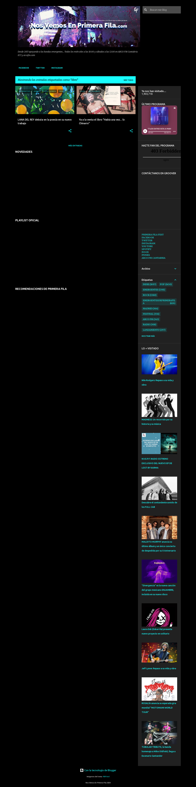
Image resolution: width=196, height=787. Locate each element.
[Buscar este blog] (165, 9)
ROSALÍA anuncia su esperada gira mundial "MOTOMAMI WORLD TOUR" (159, 707)
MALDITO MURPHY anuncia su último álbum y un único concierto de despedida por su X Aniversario (159, 546)
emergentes (150, 289)
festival (148, 314)
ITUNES (146, 255)
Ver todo (128, 80)
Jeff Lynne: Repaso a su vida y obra (159, 668)
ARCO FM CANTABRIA (153, 258)
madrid (147, 308)
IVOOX (145, 252)
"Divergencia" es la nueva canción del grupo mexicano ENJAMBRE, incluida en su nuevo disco (158, 590)
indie (146, 284)
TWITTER (39, 68)
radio (146, 324)
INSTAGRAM (56, 68)
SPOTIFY (146, 249)
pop (162, 284)
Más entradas (75, 146)
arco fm (148, 319)
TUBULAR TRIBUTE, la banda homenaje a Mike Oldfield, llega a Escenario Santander (158, 751)
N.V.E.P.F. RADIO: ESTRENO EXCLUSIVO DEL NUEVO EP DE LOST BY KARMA (157, 463)
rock (146, 295)
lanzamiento (151, 329)
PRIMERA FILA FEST (153, 234)
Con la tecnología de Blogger (98, 770)
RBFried (106, 776)
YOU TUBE (147, 246)
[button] (70, 131)
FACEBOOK (23, 68)
